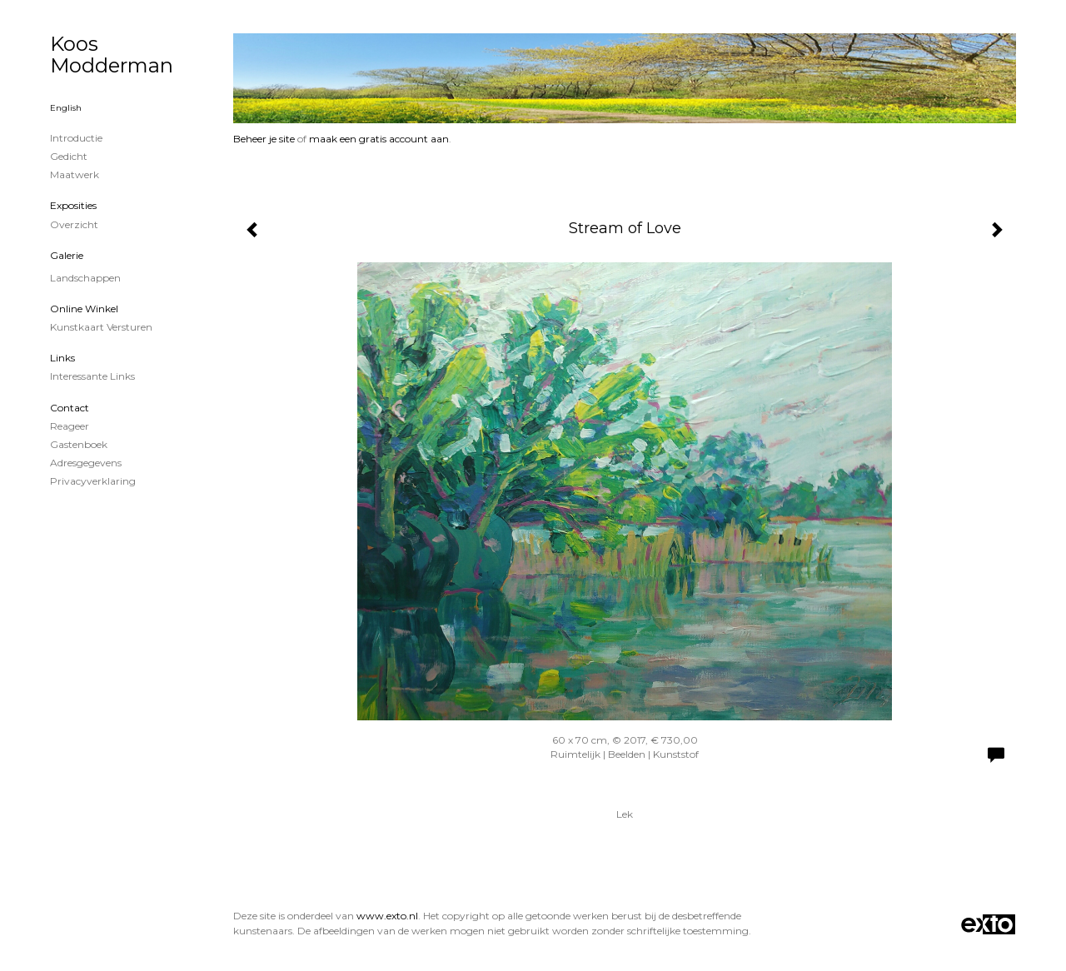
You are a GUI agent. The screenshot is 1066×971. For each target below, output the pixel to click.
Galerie (66, 255)
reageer (69, 426)
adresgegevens (86, 462)
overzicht (74, 224)
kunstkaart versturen (101, 327)
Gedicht (68, 156)
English (66, 107)
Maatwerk (74, 174)
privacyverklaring (93, 481)
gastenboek (78, 444)
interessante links (92, 376)
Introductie (76, 138)
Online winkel (84, 308)
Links (62, 357)
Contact (69, 407)
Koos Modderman (111, 54)
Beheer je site (264, 138)
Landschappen (85, 277)
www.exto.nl (387, 915)
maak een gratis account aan (379, 138)
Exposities (73, 205)
